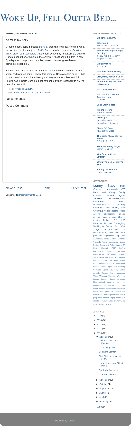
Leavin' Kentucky (104, 149)
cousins (96, 214)
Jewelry (122, 254)
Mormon (122, 257)
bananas (96, 279)
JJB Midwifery (112, 254)
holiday (105, 288)
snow (102, 301)
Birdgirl (122, 242)
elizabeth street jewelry (109, 71)
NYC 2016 (101, 66)
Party (95, 264)
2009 (99, 407)
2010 (99, 333)
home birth (112, 288)
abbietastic (102, 43)
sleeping (115, 236)
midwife (118, 291)
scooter (106, 298)
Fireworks (105, 248)
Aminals (105, 242)
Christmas (25, 92)
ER (124, 245)
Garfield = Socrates (108, 370)
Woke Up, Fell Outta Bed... (58, 17)
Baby (16, 92)
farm (100, 285)
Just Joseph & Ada (107, 89)
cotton (116, 229)
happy (95, 288)
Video (95, 276)
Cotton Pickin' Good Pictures (108, 341)
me (112, 291)
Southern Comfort (107, 352)
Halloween (121, 251)
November (104, 380)
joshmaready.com (116, 198)
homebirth (121, 288)
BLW (123, 208)
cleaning (116, 282)
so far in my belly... (108, 347)
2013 (99, 320)
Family (122, 192)
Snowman (97, 270)
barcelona (105, 279)
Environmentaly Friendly (109, 204)
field (108, 207)
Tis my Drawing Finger (109, 146)
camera (51, 74)
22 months (105, 239)
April (101, 397)
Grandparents (110, 251)
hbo (100, 288)
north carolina (43, 92)
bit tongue (121, 279)
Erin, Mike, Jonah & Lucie (110, 76)
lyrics (107, 291)
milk (123, 291)
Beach (122, 201)
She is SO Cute (105, 128)
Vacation (97, 198)
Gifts (116, 220)
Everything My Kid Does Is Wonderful (109, 83)
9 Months (101, 99)
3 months (113, 239)
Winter (103, 229)
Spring (105, 270)
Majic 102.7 (113, 257)
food (33, 92)
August (103, 393)
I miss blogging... (104, 172)
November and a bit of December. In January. (107, 121)
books (103, 282)
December (104, 337)
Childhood (98, 195)
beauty (113, 279)
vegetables (117, 217)
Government (98, 251)
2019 (99, 315)
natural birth (98, 295)
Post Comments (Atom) (30, 195)
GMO (114, 248)
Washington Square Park (106, 226)
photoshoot (114, 295)
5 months (121, 239)
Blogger (71, 420)
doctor (101, 232)
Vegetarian (121, 273)
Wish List (121, 276)
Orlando (122, 260)
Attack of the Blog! (105, 131)
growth (122, 285)
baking (115, 211)
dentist (122, 282)
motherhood (99, 201)
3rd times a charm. (106, 38)
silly (109, 236)
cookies (122, 211)
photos (122, 214)
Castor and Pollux (107, 245)
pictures (96, 217)
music (122, 232)
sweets (110, 301)
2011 (99, 328)
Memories (97, 223)
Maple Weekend (104, 112)
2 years (122, 236)
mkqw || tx (102, 117)
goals (117, 285)
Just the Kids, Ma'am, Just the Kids (108, 95)
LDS (123, 220)
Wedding (108, 211)
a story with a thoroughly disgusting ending (108, 57)
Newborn (96, 260)
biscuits (43, 46)
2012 (99, 324)
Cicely (112, 192)
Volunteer (103, 276)
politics (122, 295)
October (103, 384)
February (104, 401)
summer (106, 217)
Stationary (114, 270)
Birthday (107, 220)
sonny (98, 185)
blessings (97, 282)
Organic (121, 195)
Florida (110, 195)
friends (116, 232)
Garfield (122, 248)
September (105, 388)
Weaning (111, 276)
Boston (96, 245)
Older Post (78, 188)
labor (101, 291)
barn (110, 229)
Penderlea (102, 264)
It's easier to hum (107, 374)
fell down (109, 232)
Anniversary (114, 242)
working (108, 304)
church (109, 282)
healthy (115, 207)
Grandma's (98, 207)
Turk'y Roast (44, 50)
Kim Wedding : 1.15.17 (107, 45)
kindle (95, 291)
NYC (123, 189)
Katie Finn (104, 257)
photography (109, 214)
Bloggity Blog (104, 64)
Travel (112, 273)
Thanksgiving (119, 223)
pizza (95, 236)
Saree (115, 264)
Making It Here (104, 110)
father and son (108, 285)
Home (46, 188)
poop (95, 298)
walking (122, 301)
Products (108, 223)
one (74, 74)
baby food (99, 192)
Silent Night (106, 267)
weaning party (98, 304)
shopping (103, 236)
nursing (107, 295)
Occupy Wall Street (110, 260)
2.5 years (97, 239)
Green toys (98, 211)
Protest (109, 264)
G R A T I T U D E (105, 141)
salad (100, 298)
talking (116, 301)
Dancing (118, 245)
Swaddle (105, 273)
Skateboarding (119, 267)
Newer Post (14, 188)
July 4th (96, 257)
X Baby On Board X (107, 169)
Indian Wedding (99, 254)
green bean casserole (24, 53)
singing (112, 298)
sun (105, 301)
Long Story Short (106, 105)
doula (95, 285)
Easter (95, 248)
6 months (97, 242)
